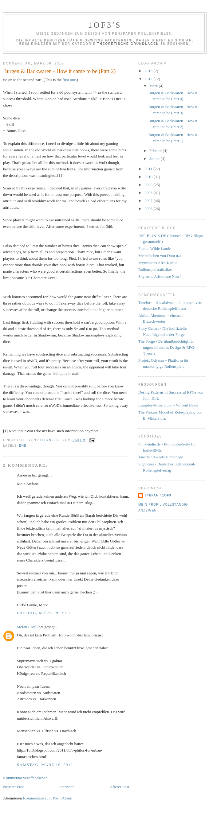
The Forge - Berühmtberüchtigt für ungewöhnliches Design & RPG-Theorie (166, 347)
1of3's (105, 25)
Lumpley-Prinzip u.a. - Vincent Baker (168, 405)
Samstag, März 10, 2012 (45, 764)
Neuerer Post (13, 786)
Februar (156, 150)
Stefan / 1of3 (27, 626)
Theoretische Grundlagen (128, 43)
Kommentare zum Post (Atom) (48, 798)
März (154, 86)
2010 (148, 176)
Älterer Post (119, 786)
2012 (148, 78)
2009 (148, 184)
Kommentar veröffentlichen (25, 778)
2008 (148, 192)
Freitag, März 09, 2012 (44, 613)
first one (69, 79)
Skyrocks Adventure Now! (159, 276)
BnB (22, 445)
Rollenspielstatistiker (155, 269)
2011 (148, 168)
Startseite (66, 786)
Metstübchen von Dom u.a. (160, 255)
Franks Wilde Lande (154, 248)
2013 (148, 70)
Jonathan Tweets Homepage (160, 457)
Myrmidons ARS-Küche (157, 262)
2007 (148, 200)
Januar (155, 158)
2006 (148, 208)
